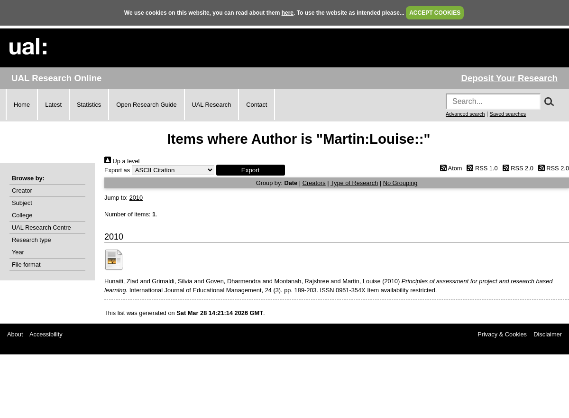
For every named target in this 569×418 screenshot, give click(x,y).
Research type (31, 239)
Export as (117, 170)
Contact (256, 104)
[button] (250, 170)
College (22, 215)
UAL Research (211, 104)
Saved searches (508, 114)
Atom (449, 168)
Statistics (89, 104)
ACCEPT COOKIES (434, 12)
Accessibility (46, 334)
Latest (53, 104)
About (15, 334)
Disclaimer (547, 334)
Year (18, 252)
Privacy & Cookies (502, 334)
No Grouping (400, 182)
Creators (314, 182)
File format (26, 264)
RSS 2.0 (516, 168)
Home (22, 104)
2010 (136, 197)
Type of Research (354, 182)
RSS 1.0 (481, 168)
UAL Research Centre (41, 227)
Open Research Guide (146, 104)
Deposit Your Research (509, 78)
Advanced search (465, 114)
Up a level (121, 161)
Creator (22, 190)
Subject (22, 202)
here (288, 12)
